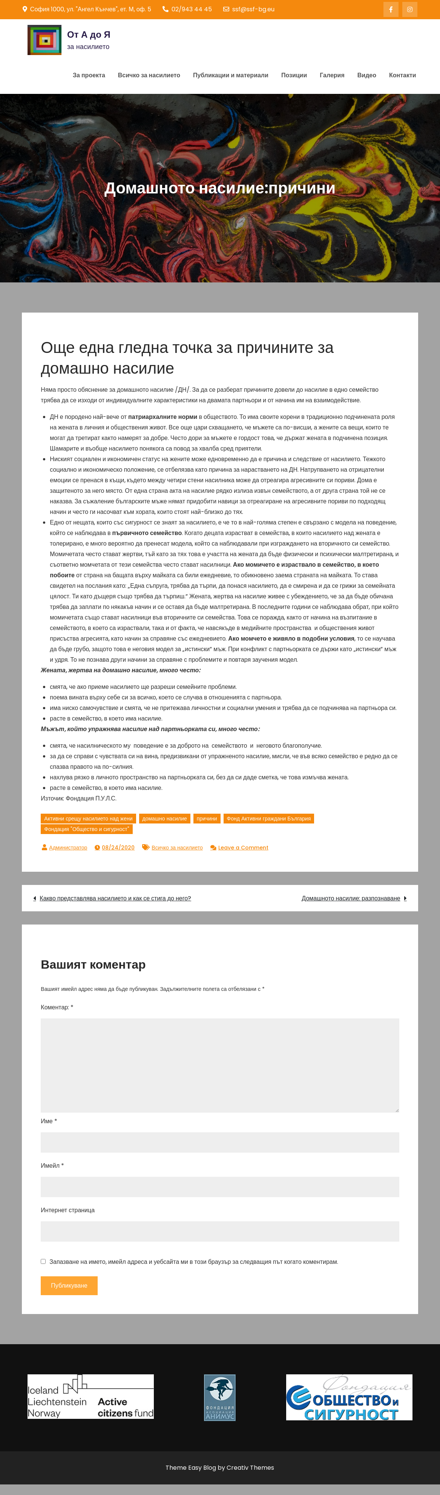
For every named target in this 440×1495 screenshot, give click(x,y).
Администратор (68, 847)
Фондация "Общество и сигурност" (86, 829)
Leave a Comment (243, 847)
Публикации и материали (230, 75)
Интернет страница (68, 1210)
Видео (366, 75)
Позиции (294, 75)
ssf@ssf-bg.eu (248, 9)
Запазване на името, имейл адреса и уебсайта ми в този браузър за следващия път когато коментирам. (193, 1262)
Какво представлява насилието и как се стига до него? (115, 898)
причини (207, 818)
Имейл (52, 1165)
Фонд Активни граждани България (269, 818)
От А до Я (88, 34)
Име (49, 1121)
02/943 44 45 (187, 9)
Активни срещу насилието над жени (88, 818)
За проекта (89, 75)
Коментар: (57, 1007)
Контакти (402, 75)
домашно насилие (165, 818)
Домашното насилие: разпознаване (351, 898)
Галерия (332, 75)
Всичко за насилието (149, 75)
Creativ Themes (250, 1467)
